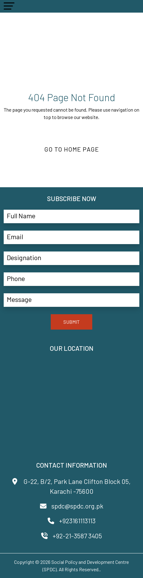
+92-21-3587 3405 (71, 536)
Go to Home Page (71, 149)
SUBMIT (71, 322)
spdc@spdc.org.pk (71, 506)
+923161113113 (72, 521)
